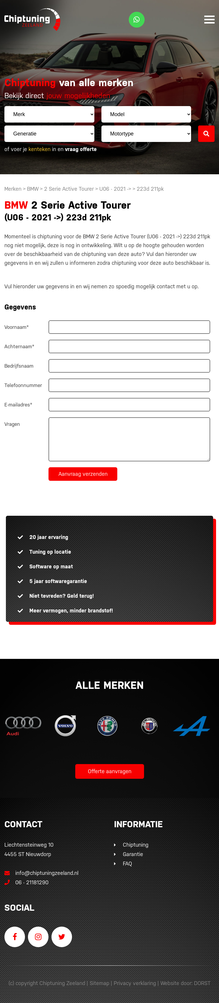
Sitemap (99, 983)
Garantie (133, 854)
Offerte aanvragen (109, 771)
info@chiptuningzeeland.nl (41, 873)
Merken (12, 189)
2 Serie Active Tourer (69, 189)
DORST (202, 983)
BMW (33, 189)
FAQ (127, 863)
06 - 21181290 (26, 882)
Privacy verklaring (135, 983)
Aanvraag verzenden (83, 474)
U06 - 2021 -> (116, 189)
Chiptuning (135, 845)
